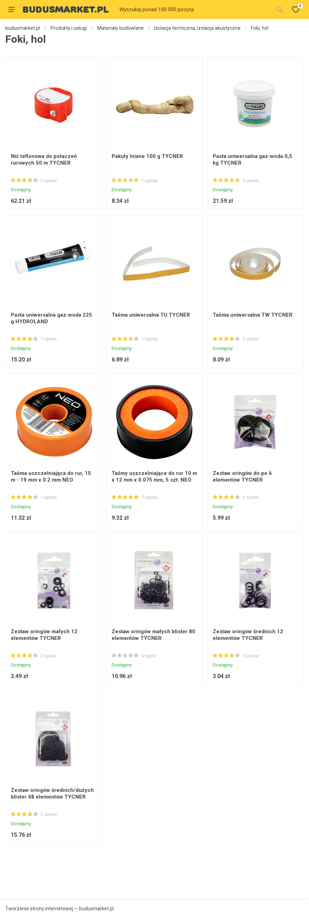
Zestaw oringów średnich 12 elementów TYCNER (248, 634)
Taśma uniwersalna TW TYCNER (253, 315)
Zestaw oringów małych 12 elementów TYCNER (44, 634)
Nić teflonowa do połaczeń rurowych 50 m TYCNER (44, 159)
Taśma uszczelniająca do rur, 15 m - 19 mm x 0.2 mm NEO (51, 476)
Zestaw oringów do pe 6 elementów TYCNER (242, 476)
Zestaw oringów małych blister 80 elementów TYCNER (153, 634)
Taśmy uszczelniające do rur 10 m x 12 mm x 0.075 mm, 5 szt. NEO (154, 476)
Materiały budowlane (120, 28)
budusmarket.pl (22, 28)
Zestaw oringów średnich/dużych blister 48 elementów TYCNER (52, 793)
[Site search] (194, 9)
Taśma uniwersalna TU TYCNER (151, 315)
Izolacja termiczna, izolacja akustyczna (197, 28)
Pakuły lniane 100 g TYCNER (147, 156)
